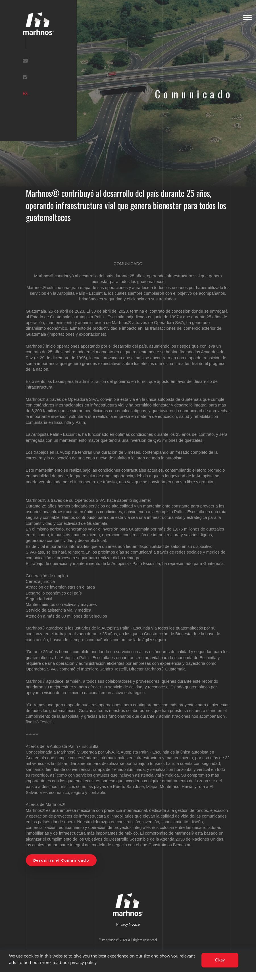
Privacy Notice (128, 924)
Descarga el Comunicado (61, 860)
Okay (220, 961)
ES (25, 93)
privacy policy (83, 963)
